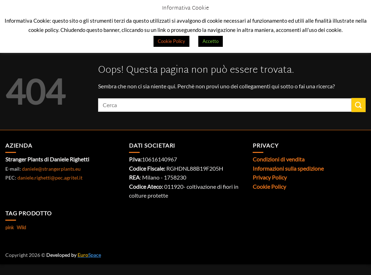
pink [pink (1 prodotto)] (9, 227)
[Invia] (358, 105)
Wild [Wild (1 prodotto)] (21, 227)
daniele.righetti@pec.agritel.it (49, 178)
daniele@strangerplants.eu (51, 169)
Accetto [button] (211, 41)
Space (89, 255)
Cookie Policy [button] (171, 41)
